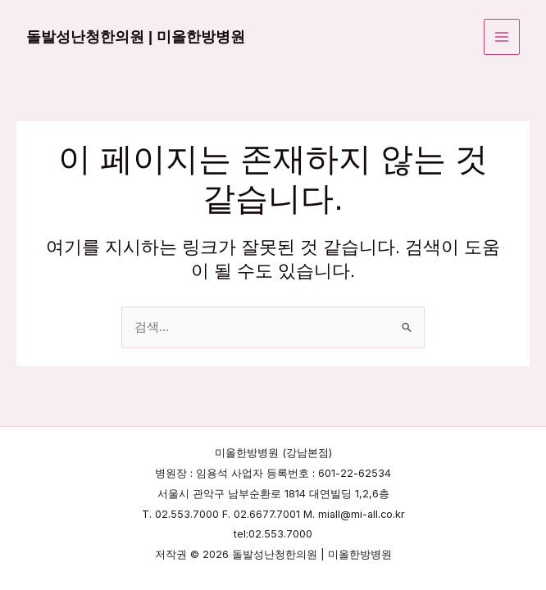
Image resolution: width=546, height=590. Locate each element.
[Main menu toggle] (502, 37)
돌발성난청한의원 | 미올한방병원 (135, 36)
